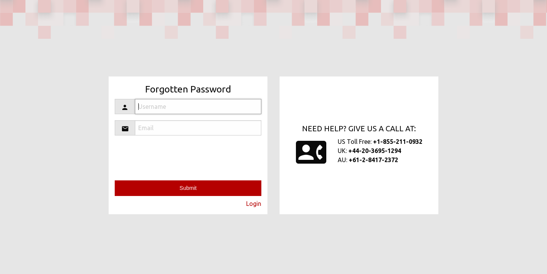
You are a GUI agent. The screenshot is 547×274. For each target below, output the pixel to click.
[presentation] (203, 156)
